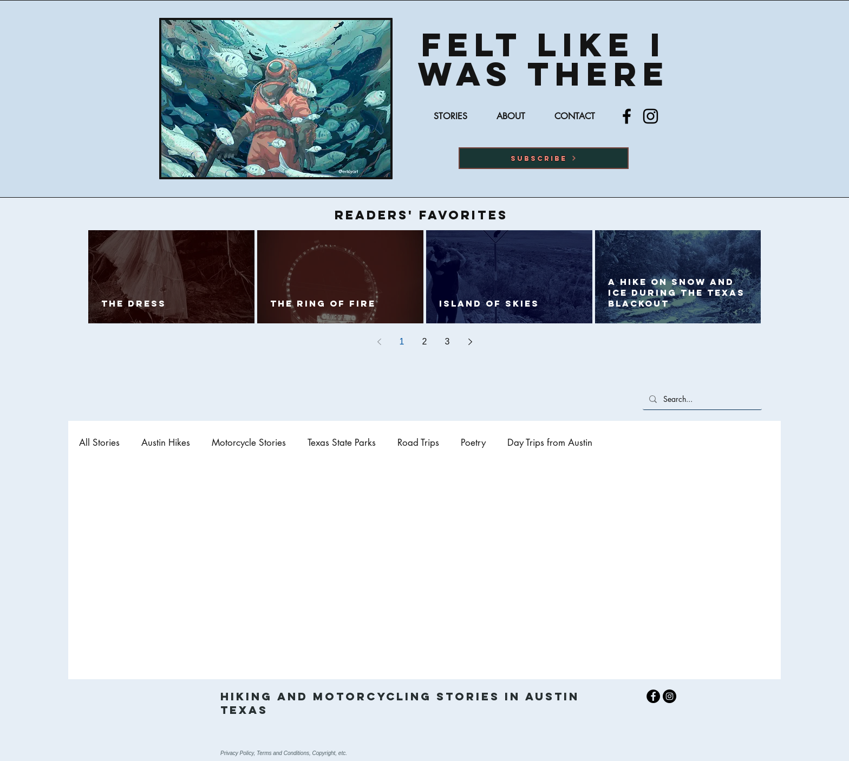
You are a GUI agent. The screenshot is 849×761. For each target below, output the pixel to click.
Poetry (473, 442)
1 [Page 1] (402, 341)
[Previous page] (379, 342)
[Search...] (701, 398)
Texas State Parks (342, 442)
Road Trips (418, 442)
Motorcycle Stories (249, 442)
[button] (544, 158)
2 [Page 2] (424, 341)
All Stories (99, 442)
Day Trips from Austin (549, 442)
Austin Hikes (165, 442)
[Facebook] (627, 116)
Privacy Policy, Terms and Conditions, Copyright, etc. (283, 753)
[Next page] (470, 342)
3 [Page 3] (447, 341)
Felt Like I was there (544, 59)
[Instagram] (651, 116)
